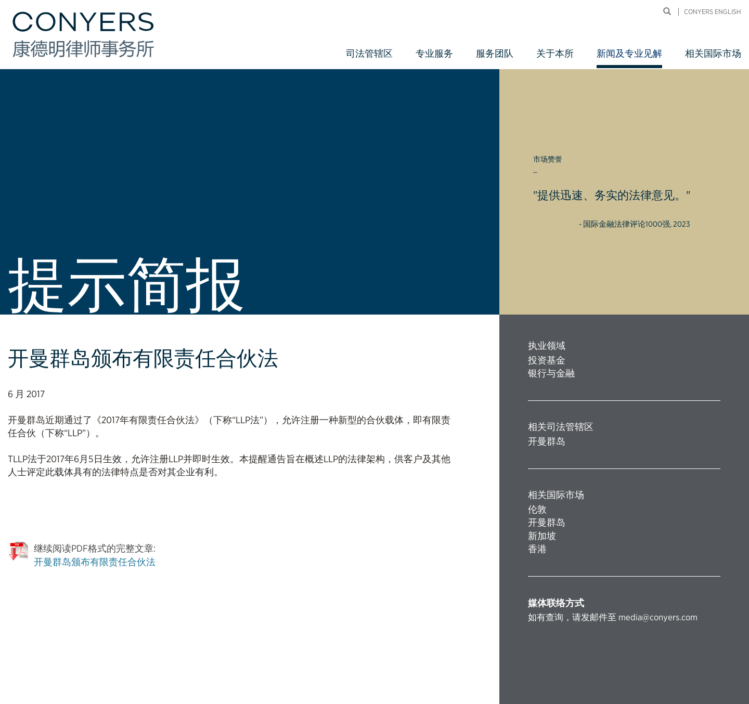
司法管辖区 (369, 53)
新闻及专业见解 (629, 53)
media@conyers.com (658, 617)
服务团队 (494, 53)
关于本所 (555, 53)
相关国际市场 (713, 53)
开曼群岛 (546, 441)
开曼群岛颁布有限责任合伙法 (95, 561)
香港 (537, 548)
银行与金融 (551, 373)
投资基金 (546, 360)
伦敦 (537, 509)
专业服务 (434, 53)
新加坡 (542, 535)
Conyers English (712, 12)
